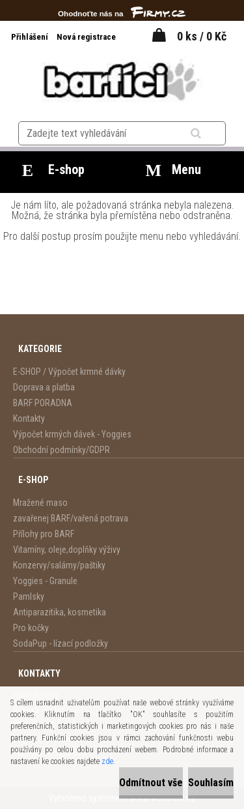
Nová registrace (86, 37)
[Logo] (122, 79)
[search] (211, 133)
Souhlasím (211, 782)
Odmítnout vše (151, 782)
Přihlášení (30, 37)
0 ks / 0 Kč (201, 36)
